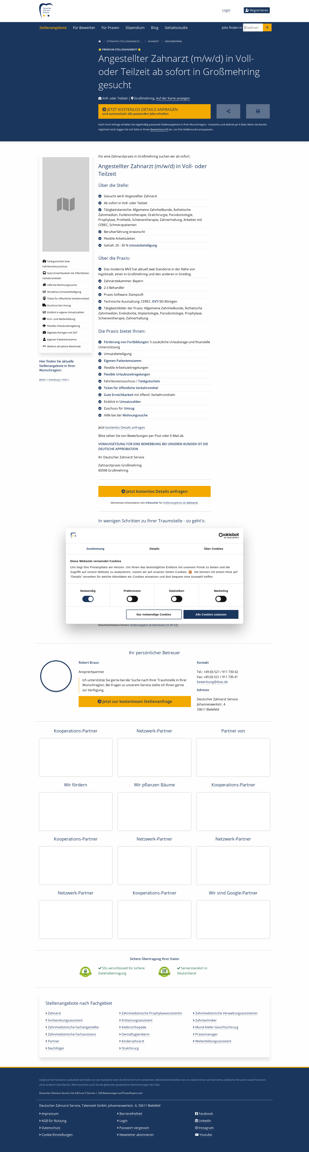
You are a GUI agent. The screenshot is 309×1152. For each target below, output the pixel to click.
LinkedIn (205, 1121)
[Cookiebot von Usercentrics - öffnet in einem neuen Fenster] (221, 536)
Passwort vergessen (134, 1128)
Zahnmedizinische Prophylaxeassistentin (150, 1013)
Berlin (42, 379)
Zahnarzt (153, 41)
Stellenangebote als (180, 502)
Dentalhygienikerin (134, 1034)
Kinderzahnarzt (131, 1041)
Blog (154, 27)
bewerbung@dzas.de (212, 682)
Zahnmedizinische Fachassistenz (71, 1034)
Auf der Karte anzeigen (173, 98)
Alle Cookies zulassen (211, 614)
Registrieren (256, 10)
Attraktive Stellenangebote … (124, 41)
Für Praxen (110, 27)
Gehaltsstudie (176, 27)
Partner (52, 1041)
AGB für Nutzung (54, 1121)
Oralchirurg (129, 1048)
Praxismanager (205, 1034)
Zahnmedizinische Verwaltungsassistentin (225, 1013)
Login (226, 10)
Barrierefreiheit (130, 1113)
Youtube (205, 1135)
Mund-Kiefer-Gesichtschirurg (215, 1027)
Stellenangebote (53, 27)
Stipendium (135, 27)
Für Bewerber (84, 27)
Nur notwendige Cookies (154, 614)
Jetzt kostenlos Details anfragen (154, 491)
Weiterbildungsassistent (212, 1041)
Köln (65, 379)
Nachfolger (55, 1048)
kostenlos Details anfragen (125, 427)
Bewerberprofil (159, 129)
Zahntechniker (205, 1020)
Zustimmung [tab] (95, 548)
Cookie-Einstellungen (57, 1135)
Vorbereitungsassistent (64, 1020)
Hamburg (54, 379)
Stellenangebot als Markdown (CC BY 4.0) (154, 625)
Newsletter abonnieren (136, 1135)
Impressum (50, 1113)
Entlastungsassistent (136, 1020)
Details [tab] (154, 548)
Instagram (206, 1128)
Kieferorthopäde (132, 1027)
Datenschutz (51, 1128)
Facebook (206, 1113)
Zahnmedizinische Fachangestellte (72, 1027)
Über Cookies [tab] (213, 548)
